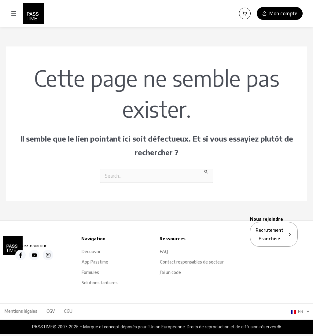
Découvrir (91, 251)
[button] (13, 13)
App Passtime (95, 261)
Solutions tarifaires (100, 282)
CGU (68, 311)
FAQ (164, 251)
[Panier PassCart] (245, 13)
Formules (90, 272)
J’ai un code (170, 272)
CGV (50, 311)
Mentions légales (21, 311)
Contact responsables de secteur (192, 261)
